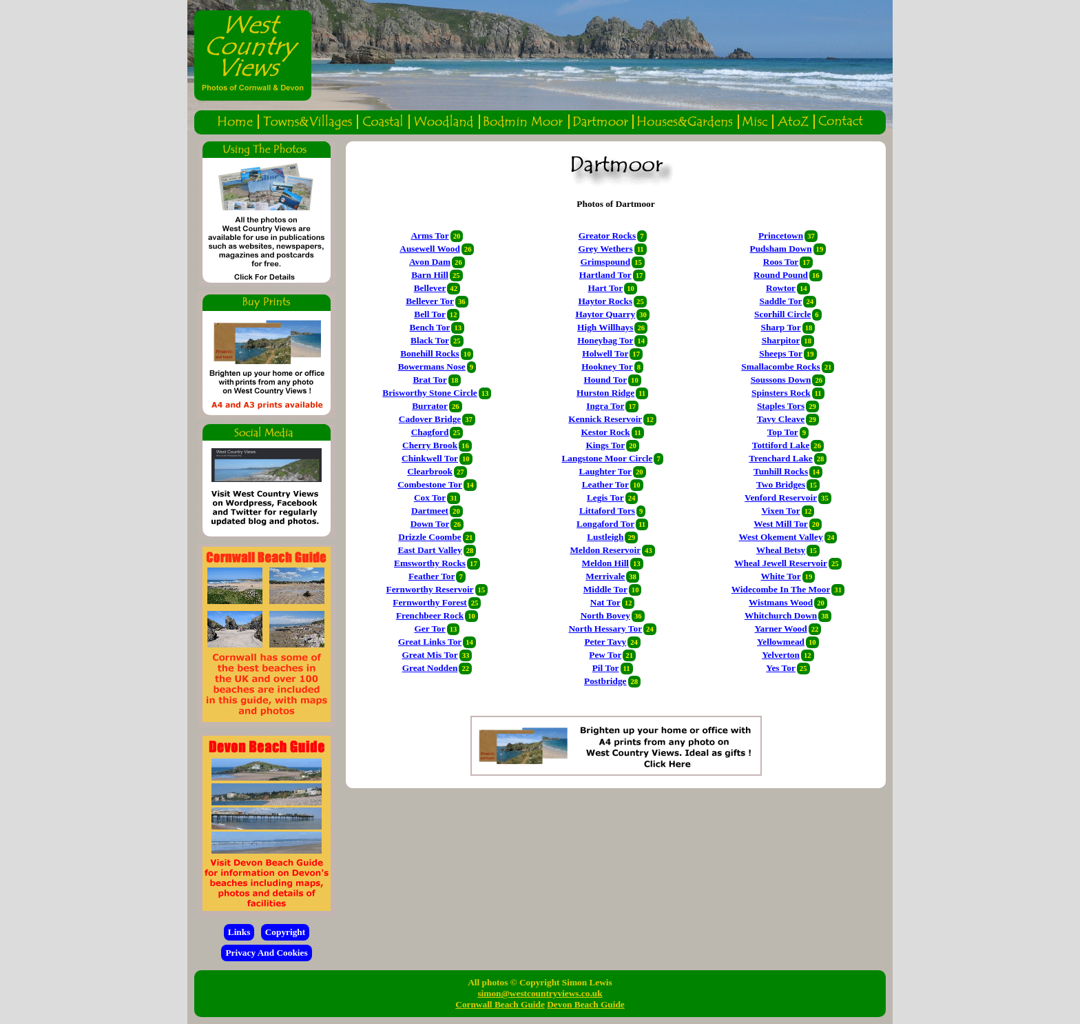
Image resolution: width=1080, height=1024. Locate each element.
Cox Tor (430, 497)
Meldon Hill (606, 563)
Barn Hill (429, 275)
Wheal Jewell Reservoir (780, 563)
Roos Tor (780, 262)
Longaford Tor (605, 524)
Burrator (430, 406)
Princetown (780, 235)
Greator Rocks (607, 235)
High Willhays (605, 327)
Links (239, 932)
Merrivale (605, 576)
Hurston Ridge (605, 393)
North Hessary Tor (605, 628)
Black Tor (430, 340)
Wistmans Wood (781, 602)
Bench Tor (430, 327)
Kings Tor (605, 445)
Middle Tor (605, 589)
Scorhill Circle (782, 314)
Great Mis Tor (429, 655)
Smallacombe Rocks (780, 366)
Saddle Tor (781, 301)
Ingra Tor (605, 406)
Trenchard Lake (780, 458)
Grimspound (606, 262)
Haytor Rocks (605, 301)
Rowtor (781, 288)
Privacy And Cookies (266, 952)
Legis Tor (605, 497)
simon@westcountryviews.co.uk (539, 993)
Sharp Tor (780, 327)
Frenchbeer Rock (430, 615)
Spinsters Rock (781, 393)
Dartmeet (429, 510)
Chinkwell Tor (430, 458)
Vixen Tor (780, 510)
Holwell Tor (605, 353)
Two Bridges (780, 484)
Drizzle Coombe (429, 537)
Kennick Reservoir (605, 419)
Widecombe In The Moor (781, 589)
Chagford (430, 432)
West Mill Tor (781, 524)
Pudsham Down (781, 248)
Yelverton (781, 655)
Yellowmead (780, 641)
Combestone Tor (429, 484)
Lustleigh (605, 537)
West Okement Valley (780, 537)
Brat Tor (429, 379)
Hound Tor (605, 379)
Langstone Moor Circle (606, 458)
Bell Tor (430, 314)
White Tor (780, 576)
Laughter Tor (605, 471)
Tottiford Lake (781, 445)
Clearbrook (430, 471)
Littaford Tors (607, 510)
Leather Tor (605, 484)
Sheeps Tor (780, 353)
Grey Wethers (606, 248)
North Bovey (605, 615)
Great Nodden (430, 668)
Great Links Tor (429, 641)
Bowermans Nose (432, 366)
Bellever (430, 288)
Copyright (285, 932)
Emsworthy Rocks (430, 563)
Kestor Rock (605, 432)
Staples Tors (780, 406)
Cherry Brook (429, 445)
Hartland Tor (605, 275)
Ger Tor (429, 628)
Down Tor (430, 524)
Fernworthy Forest (429, 602)
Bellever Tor (430, 301)
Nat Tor (605, 602)
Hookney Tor (606, 366)
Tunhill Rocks (781, 471)
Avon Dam (429, 262)
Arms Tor (429, 235)
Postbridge (605, 681)
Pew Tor (605, 655)
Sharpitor (781, 340)
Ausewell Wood (429, 248)
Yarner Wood (780, 628)
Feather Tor (431, 576)
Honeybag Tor (605, 340)
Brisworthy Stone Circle (429, 393)
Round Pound (781, 275)
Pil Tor (605, 668)
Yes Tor (781, 668)
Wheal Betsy (780, 550)
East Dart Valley (429, 550)
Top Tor (782, 432)
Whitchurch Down (781, 615)
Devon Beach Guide (586, 1004)
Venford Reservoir (781, 497)
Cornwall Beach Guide (500, 1004)
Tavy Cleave (780, 419)
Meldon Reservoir (605, 550)
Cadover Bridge (430, 419)
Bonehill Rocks (429, 353)
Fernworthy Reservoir (430, 589)
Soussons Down (781, 379)
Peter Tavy (605, 641)
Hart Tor (605, 288)
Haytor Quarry (605, 314)
